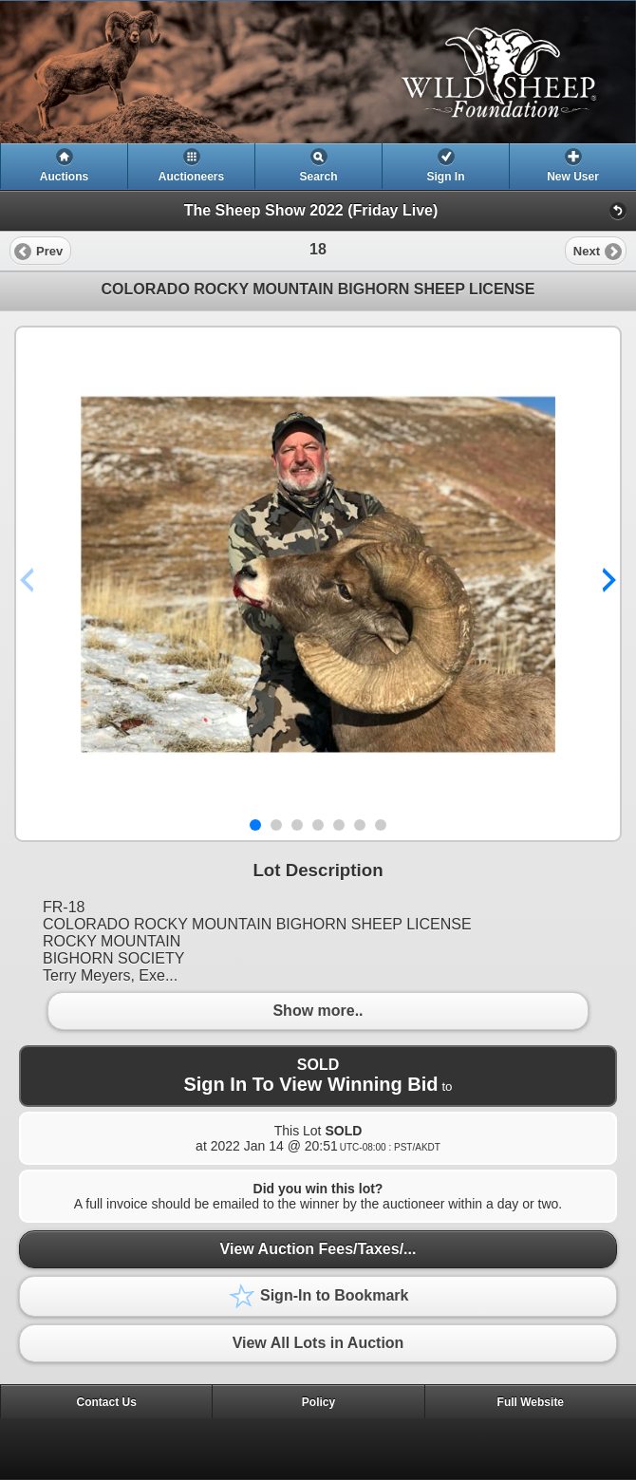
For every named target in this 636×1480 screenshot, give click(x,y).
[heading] (318, 72)
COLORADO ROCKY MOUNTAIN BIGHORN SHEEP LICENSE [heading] (318, 289)
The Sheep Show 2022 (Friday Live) (311, 210)
